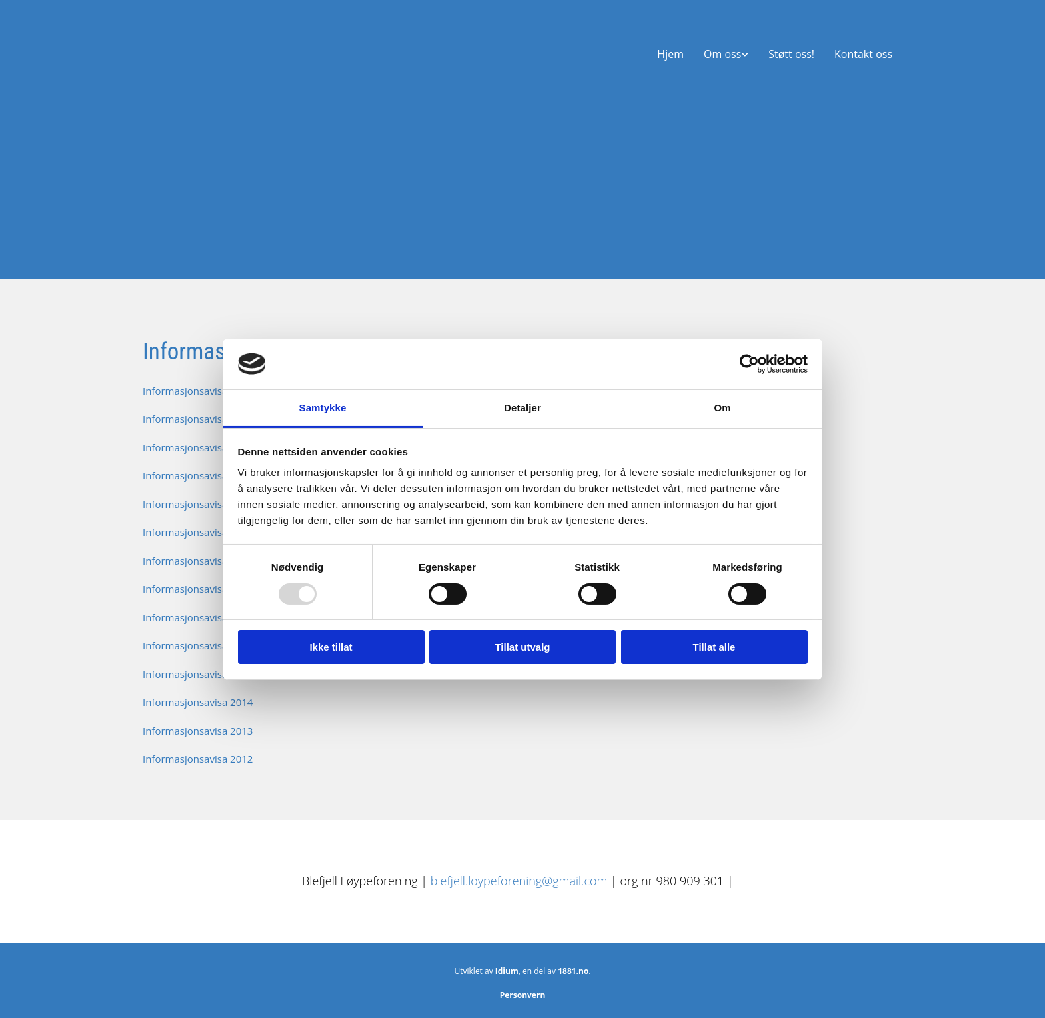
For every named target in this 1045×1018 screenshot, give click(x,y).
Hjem (670, 54)
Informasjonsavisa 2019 (198, 560)
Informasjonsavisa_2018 (199, 588)
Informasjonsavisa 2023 (198, 447)
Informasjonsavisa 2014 (198, 702)
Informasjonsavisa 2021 (198, 504)
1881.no (573, 971)
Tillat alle (714, 647)
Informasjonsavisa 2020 (198, 532)
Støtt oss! (791, 54)
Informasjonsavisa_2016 (199, 645)
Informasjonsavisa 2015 (198, 674)
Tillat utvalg (522, 647)
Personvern (523, 995)
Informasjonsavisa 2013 (198, 730)
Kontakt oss (863, 54)
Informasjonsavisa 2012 (198, 758)
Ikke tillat (330, 647)
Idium (507, 971)
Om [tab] (722, 407)
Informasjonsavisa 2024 (198, 418)
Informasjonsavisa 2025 (198, 390)
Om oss (722, 54)
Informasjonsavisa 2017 (198, 617)
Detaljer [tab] (522, 407)
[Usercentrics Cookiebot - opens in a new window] (749, 364)
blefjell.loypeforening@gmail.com (520, 881)
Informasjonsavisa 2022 (198, 475)
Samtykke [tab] (323, 407)
